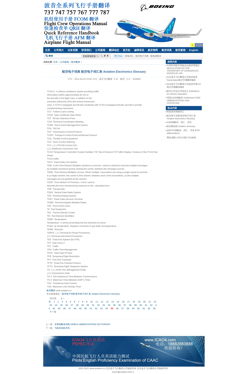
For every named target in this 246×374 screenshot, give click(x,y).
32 (98, 305)
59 (133, 308)
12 (102, 301)
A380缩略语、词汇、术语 (179, 122)
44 (54, 308)
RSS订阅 (181, 137)
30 (88, 305)
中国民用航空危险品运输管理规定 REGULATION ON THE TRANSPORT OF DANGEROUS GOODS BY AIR (183, 69)
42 (151, 305)
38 (130, 305)
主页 (47, 50)
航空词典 (167, 50)
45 (59, 308)
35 (114, 305)
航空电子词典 (142, 56)
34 (109, 305)
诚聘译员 (139, 50)
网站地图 (171, 137)
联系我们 (86, 50)
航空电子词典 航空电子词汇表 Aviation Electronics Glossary (91, 294)
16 (123, 301)
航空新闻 (180, 50)
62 (149, 308)
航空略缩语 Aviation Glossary (181, 126)
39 (135, 305)
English (193, 50)
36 (119, 305)
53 (101, 308)
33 (103, 305)
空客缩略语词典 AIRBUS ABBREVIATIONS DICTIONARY (82, 324)
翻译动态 (114, 50)
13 (107, 301)
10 (91, 301)
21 (149, 301)
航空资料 (153, 50)
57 (122, 308)
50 (85, 308)
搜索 (104, 56)
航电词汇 (129, 56)
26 (66, 305)
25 (61, 305)
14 (112, 301)
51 (91, 308)
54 (106, 308)
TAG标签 (191, 137)
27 (72, 305)
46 (64, 308)
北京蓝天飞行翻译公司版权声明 (152, 368)
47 (69, 308)
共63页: (54, 298)
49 (80, 308)
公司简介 (59, 50)
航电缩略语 (155, 56)
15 (118, 301)
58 (128, 308)
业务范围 (73, 50)
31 (93, 305)
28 (77, 305)
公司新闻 (100, 50)
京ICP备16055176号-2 (123, 372)
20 (144, 301)
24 (56, 305)
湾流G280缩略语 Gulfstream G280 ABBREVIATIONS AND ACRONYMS (183, 100)
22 (155, 301)
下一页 (53, 312)
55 (112, 308)
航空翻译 (75, 62)
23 (51, 305)
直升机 (126, 50)
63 (154, 308)
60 (138, 308)
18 (134, 301)
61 (144, 308)
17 (128, 301)
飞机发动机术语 (62, 328)
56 (117, 308)
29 (82, 305)
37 (125, 305)
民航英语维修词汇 (175, 111)
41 (146, 305)
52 (96, 308)
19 (139, 301)
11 (97, 301)
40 (140, 305)
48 (75, 308)
